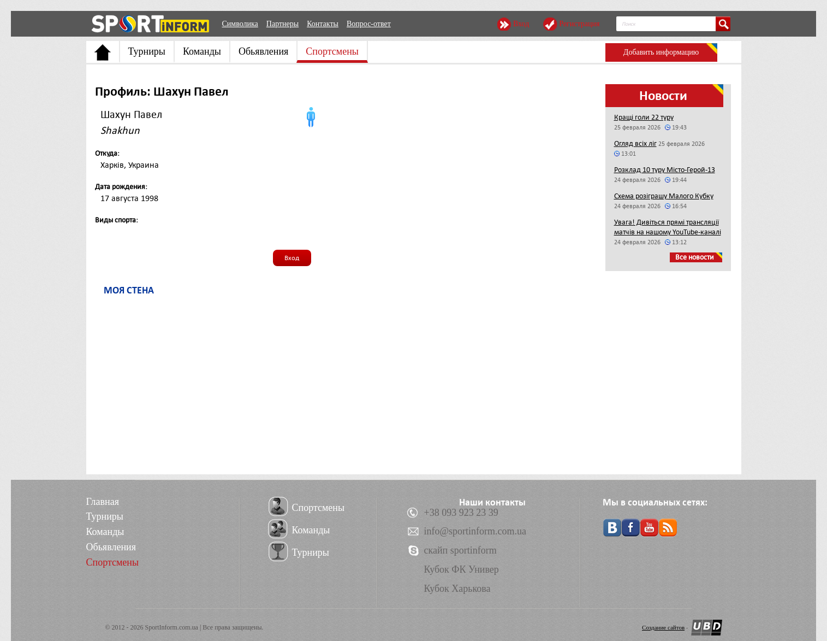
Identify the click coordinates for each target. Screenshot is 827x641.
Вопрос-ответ (369, 24)
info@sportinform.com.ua (475, 531)
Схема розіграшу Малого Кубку (663, 196)
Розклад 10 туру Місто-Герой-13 (664, 170)
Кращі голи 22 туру (644, 117)
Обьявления (263, 51)
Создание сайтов (663, 627)
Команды (202, 51)
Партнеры (282, 24)
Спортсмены (332, 51)
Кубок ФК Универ (461, 569)
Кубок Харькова (457, 588)
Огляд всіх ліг (635, 143)
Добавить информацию (661, 52)
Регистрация (579, 24)
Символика (240, 24)
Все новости (694, 257)
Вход (521, 24)
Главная (102, 501)
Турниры (146, 51)
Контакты (322, 24)
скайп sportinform (460, 550)
